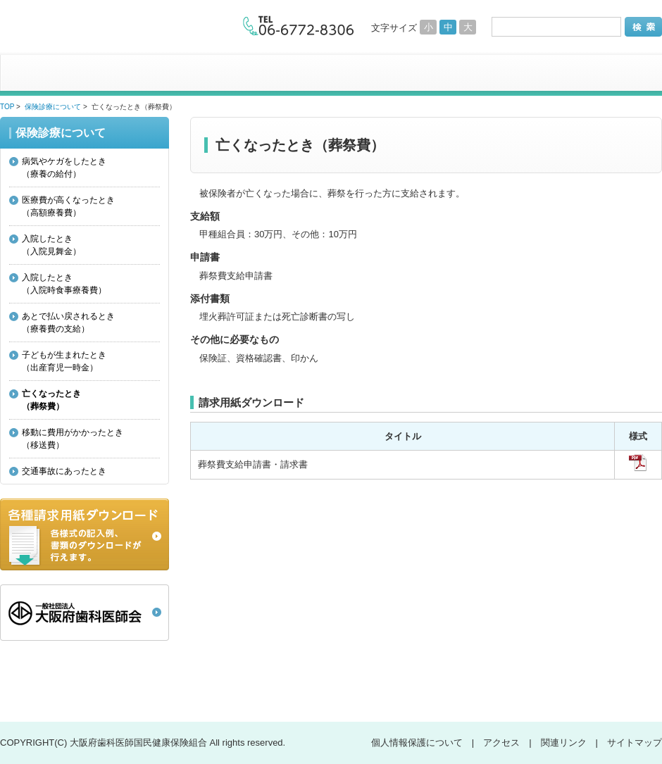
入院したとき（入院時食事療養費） (64, 284)
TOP (7, 107)
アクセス (501, 742)
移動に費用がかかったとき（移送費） (72, 438)
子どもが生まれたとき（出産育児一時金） (64, 361)
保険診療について (53, 107)
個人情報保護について (417, 742)
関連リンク (564, 742)
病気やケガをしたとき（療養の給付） (64, 167)
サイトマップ (634, 742)
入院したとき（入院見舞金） (51, 245)
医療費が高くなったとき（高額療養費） (68, 206)
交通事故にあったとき (64, 471)
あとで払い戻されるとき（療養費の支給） (68, 322)
